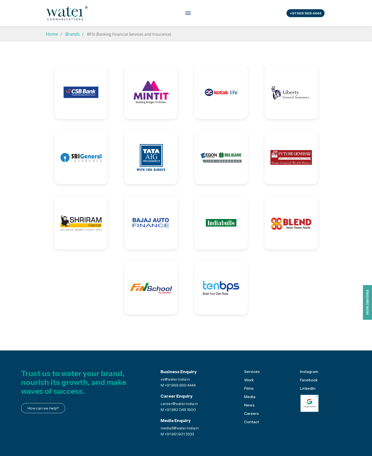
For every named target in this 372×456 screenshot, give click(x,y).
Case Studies (208, 13)
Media (182, 13)
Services (116, 13)
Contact (261, 13)
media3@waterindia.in (179, 428)
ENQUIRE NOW (367, 302)
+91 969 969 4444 (305, 13)
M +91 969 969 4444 (178, 385)
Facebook (309, 379)
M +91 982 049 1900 (178, 409)
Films (248, 388)
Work (249, 379)
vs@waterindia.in (175, 379)
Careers (237, 13)
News (249, 405)
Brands (139, 13)
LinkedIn (307, 388)
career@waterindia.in (179, 403)
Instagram (309, 371)
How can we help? (43, 408)
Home (52, 34)
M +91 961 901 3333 (177, 434)
